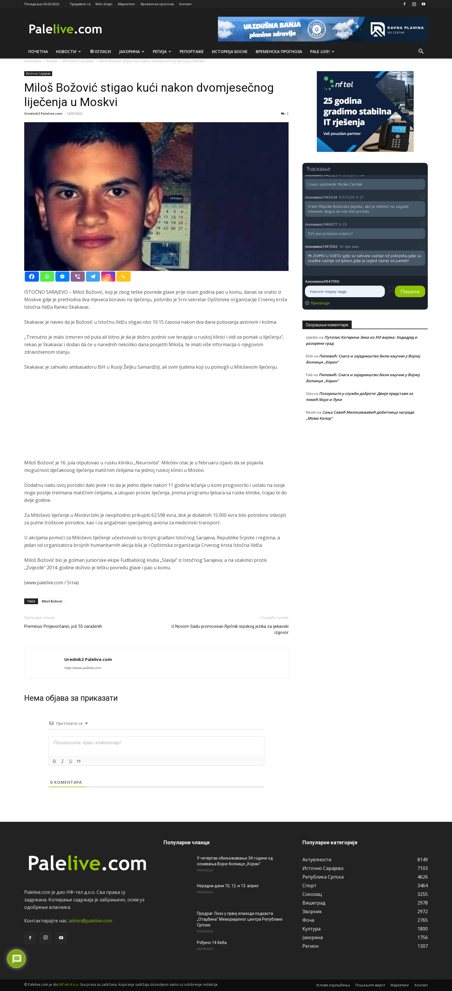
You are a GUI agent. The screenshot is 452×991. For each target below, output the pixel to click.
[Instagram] (108, 277)
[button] (421, 52)
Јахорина (131, 51)
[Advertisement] (156, 418)
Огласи (100, 51)
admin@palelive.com (90, 920)
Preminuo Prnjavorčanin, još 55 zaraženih (63, 626)
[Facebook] (32, 277)
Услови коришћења (333, 985)
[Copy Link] (123, 277)
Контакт (185, 4)
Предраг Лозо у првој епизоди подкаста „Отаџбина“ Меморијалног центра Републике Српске (239, 919)
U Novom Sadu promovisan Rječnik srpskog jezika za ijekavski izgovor (230, 629)
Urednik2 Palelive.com (43, 113)
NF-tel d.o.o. (69, 984)
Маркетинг (126, 4)
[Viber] (78, 277)
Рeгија (162, 51)
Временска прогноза (157, 4)
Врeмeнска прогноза (279, 51)
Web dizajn (103, 4)
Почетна (38, 51)
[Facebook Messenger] (62, 277)
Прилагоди (320, 303)
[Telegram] (93, 277)
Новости (68, 51)
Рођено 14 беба (212, 942)
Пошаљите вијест (370, 985)
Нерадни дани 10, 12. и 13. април (228, 885)
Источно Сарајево (38, 73)
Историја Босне (230, 51)
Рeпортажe (192, 51)
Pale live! (322, 51)
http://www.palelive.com (82, 668)
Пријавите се (80, 4)
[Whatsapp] (47, 277)
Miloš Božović (52, 601)
